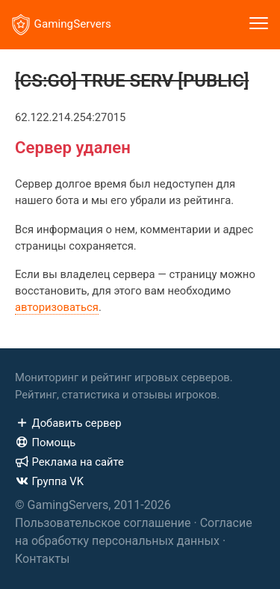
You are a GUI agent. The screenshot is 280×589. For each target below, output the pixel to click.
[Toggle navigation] (258, 24)
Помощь (45, 442)
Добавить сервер (68, 423)
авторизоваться (57, 307)
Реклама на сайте (69, 462)
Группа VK (49, 481)
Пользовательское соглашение (103, 523)
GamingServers (61, 24)
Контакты (42, 559)
